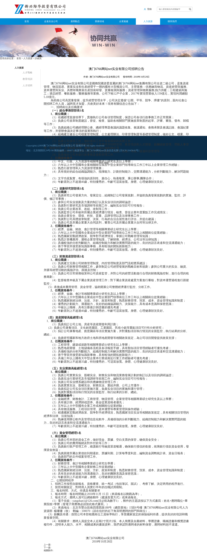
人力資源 (148, 21)
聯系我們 (172, 21)
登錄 (148, 9)
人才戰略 (27, 72)
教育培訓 (27, 79)
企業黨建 (123, 21)
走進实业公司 (51, 21)
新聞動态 (75, 21)
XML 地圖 (103, 163)
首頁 (26, 21)
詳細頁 (38, 58)
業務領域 (99, 21)
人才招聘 (27, 85)
